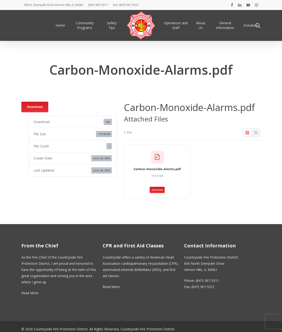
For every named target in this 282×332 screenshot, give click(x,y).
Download (35, 107)
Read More (29, 293)
